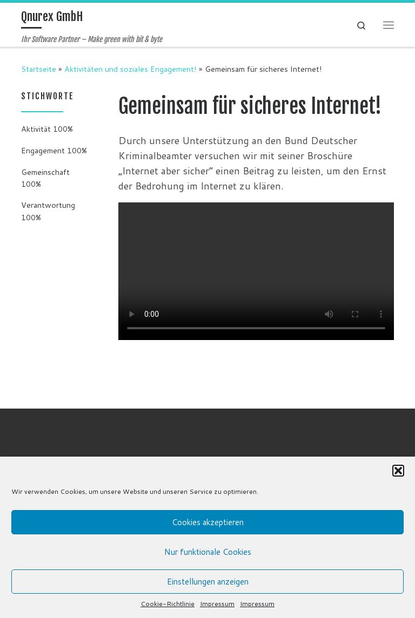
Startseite (38, 68)
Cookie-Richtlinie (167, 603)
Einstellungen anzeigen (208, 581)
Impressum (217, 603)
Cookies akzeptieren (208, 522)
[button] (398, 470)
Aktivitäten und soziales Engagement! (130, 68)
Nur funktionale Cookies (207, 552)
